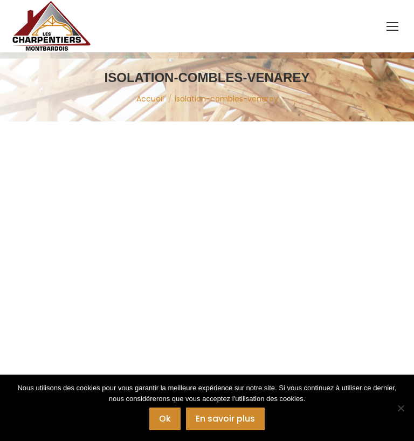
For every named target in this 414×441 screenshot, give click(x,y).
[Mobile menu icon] (392, 26)
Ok (165, 418)
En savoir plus (225, 418)
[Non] (400, 408)
